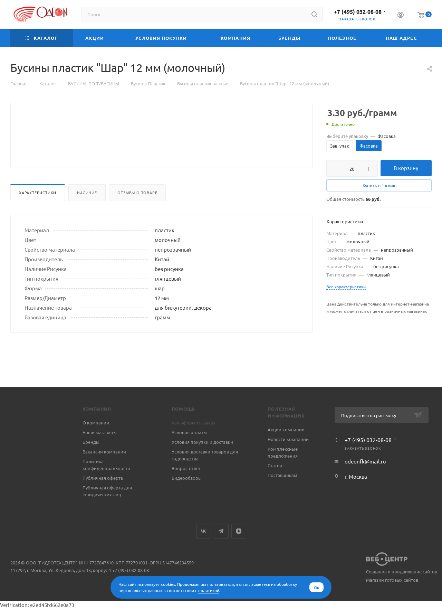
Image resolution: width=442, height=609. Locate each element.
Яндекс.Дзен (238, 531)
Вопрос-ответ (186, 468)
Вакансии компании (104, 452)
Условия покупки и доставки (202, 442)
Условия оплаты (189, 432)
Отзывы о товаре (137, 209)
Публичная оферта (103, 478)
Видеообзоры (187, 478)
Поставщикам (282, 475)
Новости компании (288, 439)
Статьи (275, 465)
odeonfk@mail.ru (365, 461)
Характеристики (37, 209)
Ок (316, 587)
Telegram (221, 531)
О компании (96, 422)
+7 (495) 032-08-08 (358, 11)
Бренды (91, 442)
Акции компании (286, 429)
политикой (208, 590)
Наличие (87, 209)
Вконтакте (203, 531)
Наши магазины (100, 432)
